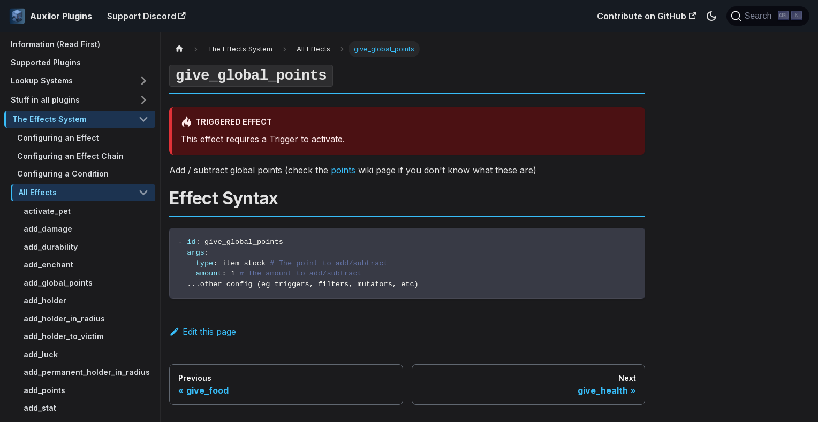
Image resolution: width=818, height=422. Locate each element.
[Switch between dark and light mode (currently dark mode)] (711, 16)
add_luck (41, 354)
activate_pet (47, 211)
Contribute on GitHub (646, 16)
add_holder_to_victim (63, 336)
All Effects (38, 192)
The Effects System (49, 119)
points (343, 170)
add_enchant (48, 264)
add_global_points (58, 282)
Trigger (283, 139)
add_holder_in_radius (64, 318)
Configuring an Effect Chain (70, 155)
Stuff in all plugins (45, 99)
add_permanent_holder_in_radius (87, 372)
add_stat (40, 407)
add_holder (45, 300)
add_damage (48, 228)
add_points (44, 390)
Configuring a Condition (63, 173)
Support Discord (146, 16)
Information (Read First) (55, 44)
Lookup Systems (42, 80)
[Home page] (179, 49)
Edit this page (202, 331)
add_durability (51, 246)
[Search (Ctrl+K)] (767, 16)
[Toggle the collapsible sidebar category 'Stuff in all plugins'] (143, 100)
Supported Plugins (46, 62)
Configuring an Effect (58, 137)
